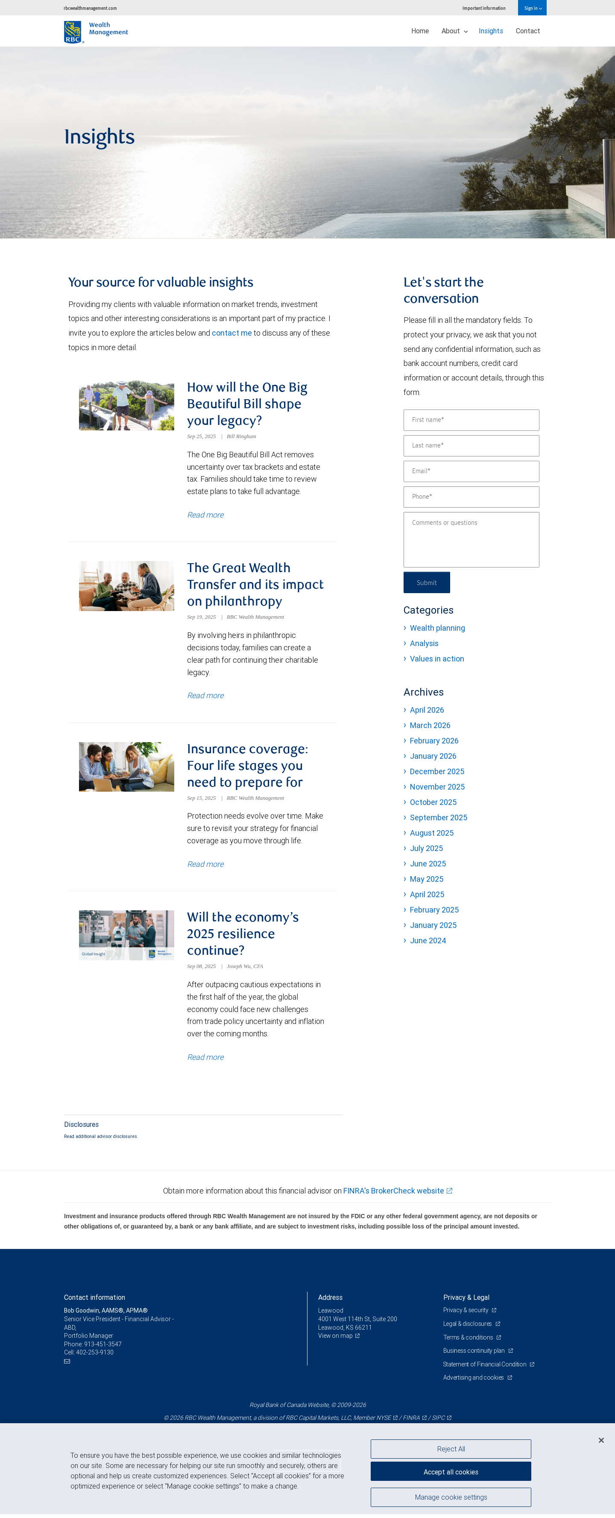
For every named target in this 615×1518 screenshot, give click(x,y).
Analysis (424, 643)
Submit (428, 582)
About (455, 30)
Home (420, 30)
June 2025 (428, 864)
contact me (232, 333)
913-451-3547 (103, 1348)
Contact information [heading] (94, 1301)
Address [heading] (330, 1301)
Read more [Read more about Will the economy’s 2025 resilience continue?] (205, 1060)
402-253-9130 (95, 1356)
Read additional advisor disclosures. (101, 1140)
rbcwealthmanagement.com (90, 8)
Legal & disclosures (468, 1327)
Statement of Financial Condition (485, 1368)
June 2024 (428, 940)
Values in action (437, 659)
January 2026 (433, 756)
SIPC (438, 1421)
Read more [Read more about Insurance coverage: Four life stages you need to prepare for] (205, 867)
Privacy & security (466, 1314)
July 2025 (426, 848)
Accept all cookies (451, 1471)
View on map (335, 1339)
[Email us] (68, 1365)
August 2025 (432, 833)
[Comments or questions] (471, 539)
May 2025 (426, 879)
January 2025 (433, 925)
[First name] (471, 420)
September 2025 (438, 817)
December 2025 (437, 771)
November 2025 (437, 787)
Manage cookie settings (451, 1498)
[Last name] (471, 445)
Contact (528, 30)
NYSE (383, 1421)
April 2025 (427, 894)
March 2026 (430, 725)
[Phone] (471, 497)
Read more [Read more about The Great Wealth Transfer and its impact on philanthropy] (205, 697)
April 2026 (427, 710)
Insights (491, 30)
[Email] (471, 471)
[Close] (601, 1440)
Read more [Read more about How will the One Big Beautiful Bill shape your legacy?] (205, 516)
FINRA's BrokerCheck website (393, 1194)
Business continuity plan (474, 1354)
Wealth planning (437, 628)
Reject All (451, 1449)
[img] (307, 143)
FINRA (411, 1421)
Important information (484, 8)
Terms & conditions (469, 1341)
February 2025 (434, 910)
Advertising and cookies (474, 1381)
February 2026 (434, 741)
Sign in (533, 8)
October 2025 (433, 802)
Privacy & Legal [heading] (466, 1301)
